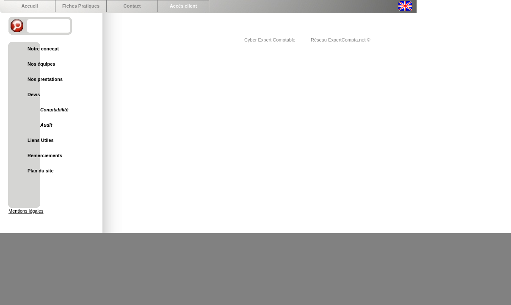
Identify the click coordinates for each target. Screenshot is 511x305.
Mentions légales (26, 211)
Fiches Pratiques (80, 5)
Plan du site (41, 170)
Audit (46, 125)
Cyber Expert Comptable (270, 39)
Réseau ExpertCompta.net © (340, 39)
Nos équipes (41, 64)
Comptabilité (54, 109)
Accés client (183, 5)
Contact (132, 5)
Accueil (29, 5)
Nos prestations (45, 79)
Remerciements (45, 155)
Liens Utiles (41, 140)
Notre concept (43, 48)
